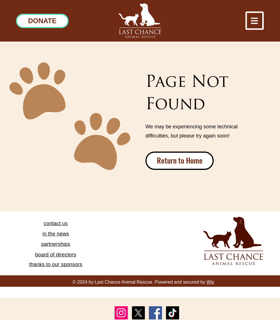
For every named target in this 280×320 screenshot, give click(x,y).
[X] (138, 312)
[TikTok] (172, 312)
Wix (210, 282)
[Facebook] (155, 312)
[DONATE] (42, 21)
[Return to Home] (179, 161)
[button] (254, 20)
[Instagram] (121, 312)
